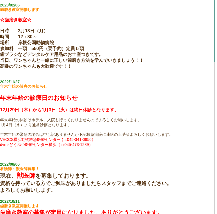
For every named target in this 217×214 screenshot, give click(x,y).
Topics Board (108, 209)
